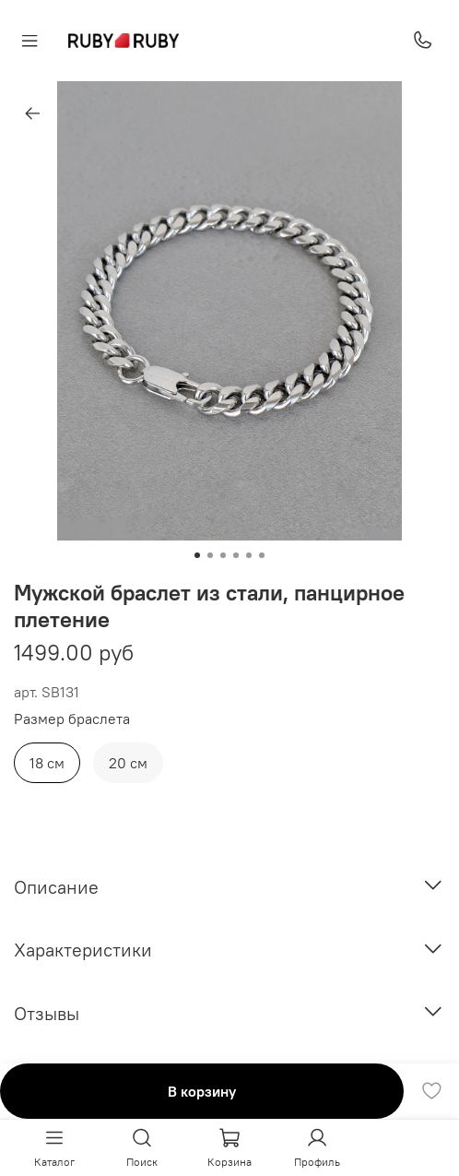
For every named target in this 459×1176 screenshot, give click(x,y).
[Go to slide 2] (210, 555)
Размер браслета (72, 719)
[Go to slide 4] (236, 555)
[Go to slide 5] (249, 555)
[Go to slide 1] (197, 555)
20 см (128, 763)
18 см (47, 763)
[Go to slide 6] (262, 555)
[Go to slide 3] (223, 555)
